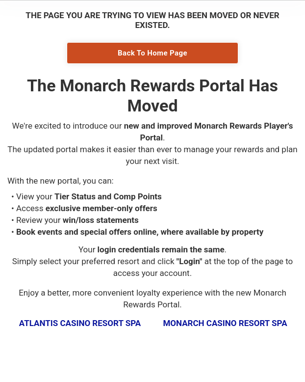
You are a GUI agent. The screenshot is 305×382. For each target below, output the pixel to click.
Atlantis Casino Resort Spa (80, 323)
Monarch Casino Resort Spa (225, 323)
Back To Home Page (152, 53)
